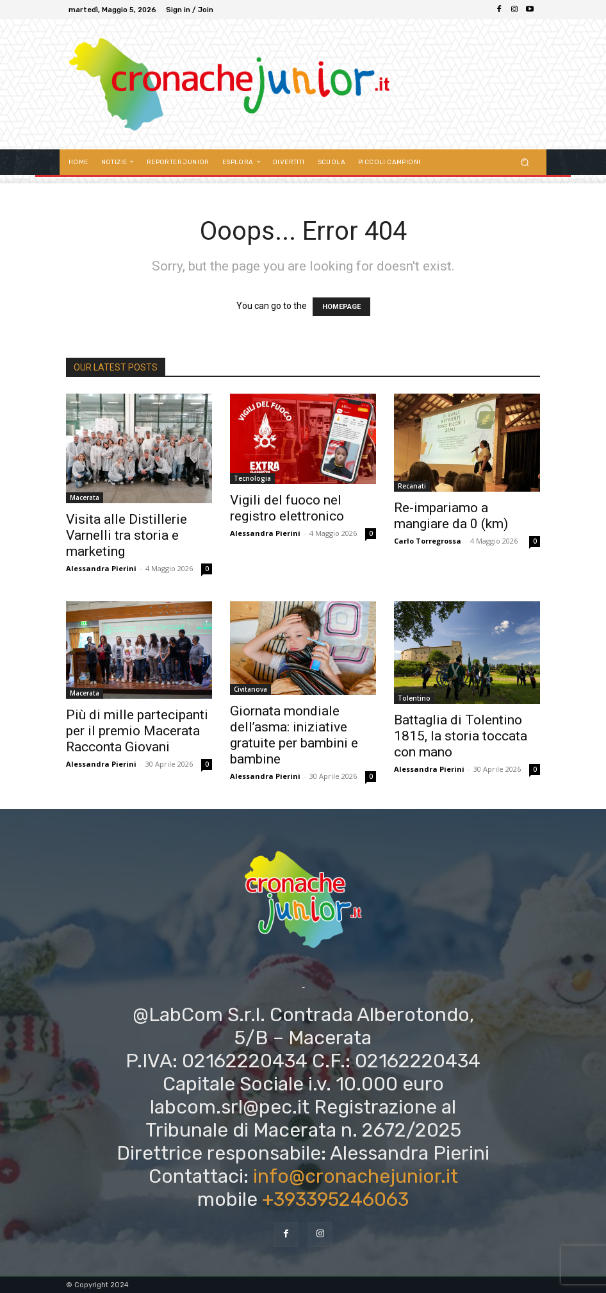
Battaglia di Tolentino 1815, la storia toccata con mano (460, 736)
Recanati (412, 485)
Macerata (84, 497)
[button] (524, 161)
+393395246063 (335, 1199)
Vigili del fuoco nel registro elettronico (287, 508)
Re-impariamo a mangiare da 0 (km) (451, 515)
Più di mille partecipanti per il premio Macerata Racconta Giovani (137, 731)
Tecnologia (252, 478)
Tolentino (414, 698)
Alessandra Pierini (101, 568)
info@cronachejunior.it (355, 1176)
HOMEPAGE (341, 307)
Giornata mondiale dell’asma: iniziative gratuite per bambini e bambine (294, 735)
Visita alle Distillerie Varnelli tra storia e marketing (126, 535)
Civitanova (250, 689)
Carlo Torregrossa (427, 541)
